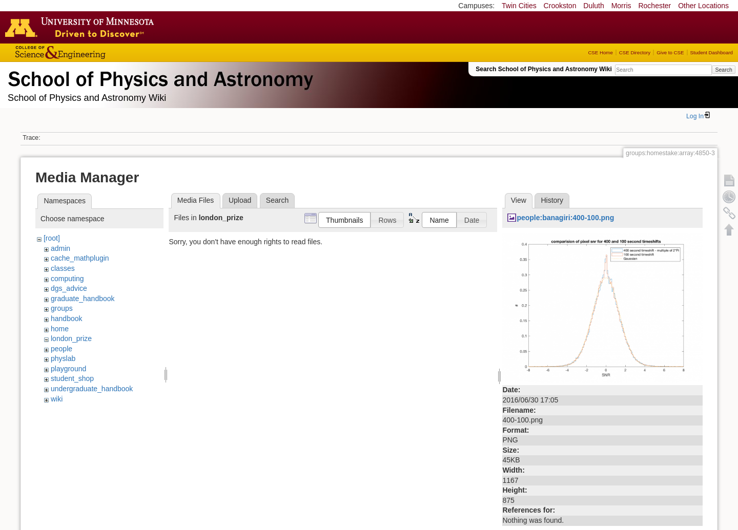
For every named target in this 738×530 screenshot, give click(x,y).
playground (68, 369)
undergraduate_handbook (92, 389)
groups (62, 308)
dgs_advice (69, 288)
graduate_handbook (83, 298)
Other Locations (703, 6)
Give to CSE (670, 52)
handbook (67, 318)
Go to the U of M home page (82, 27)
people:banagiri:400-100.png (565, 218)
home (60, 329)
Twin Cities (519, 6)
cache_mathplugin (80, 258)
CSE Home (600, 52)
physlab (63, 358)
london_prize (71, 338)
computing (67, 278)
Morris (621, 6)
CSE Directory (634, 52)
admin (60, 248)
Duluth (593, 6)
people (61, 349)
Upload (240, 200)
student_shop (72, 378)
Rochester (654, 6)
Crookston (560, 6)
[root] (52, 238)
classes (63, 268)
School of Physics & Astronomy (159, 77)
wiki (57, 399)
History (552, 200)
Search (723, 70)
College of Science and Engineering (92, 52)
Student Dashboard (711, 52)
